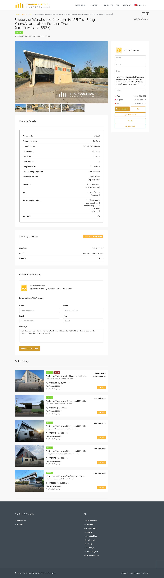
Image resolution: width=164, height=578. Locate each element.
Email (21, 316)
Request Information (29, 348)
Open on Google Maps (93, 236)
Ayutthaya (89, 548)
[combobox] (83, 321)
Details (101, 387)
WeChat (68, 289)
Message (23, 326)
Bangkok (89, 532)
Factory (94, 5)
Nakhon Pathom (92, 555)
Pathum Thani (91, 528)
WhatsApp (52, 289)
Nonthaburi (90, 540)
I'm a (65, 316)
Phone (65, 305)
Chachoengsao (91, 551)
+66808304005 (38, 289)
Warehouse (80, 5)
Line (60, 289)
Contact (127, 5)
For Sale (56, 372)
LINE (130, 121)
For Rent (19, 32)
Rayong (88, 544)
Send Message (122, 109)
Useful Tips (108, 5)
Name (21, 305)
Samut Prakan (91, 521)
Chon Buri (89, 524)
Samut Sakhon (91, 536)
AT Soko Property (54, 389)
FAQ (117, 5)
